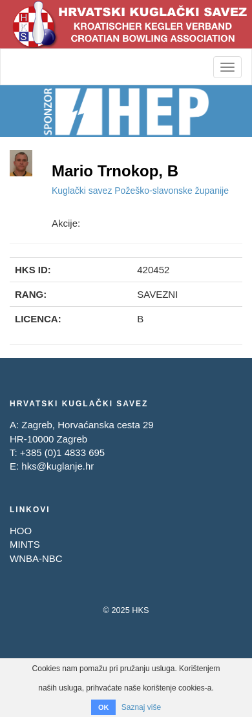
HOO (21, 530)
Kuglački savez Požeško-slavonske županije (140, 190)
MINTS (25, 544)
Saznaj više (141, 707)
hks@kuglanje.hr (57, 466)
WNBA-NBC (36, 558)
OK (103, 707)
